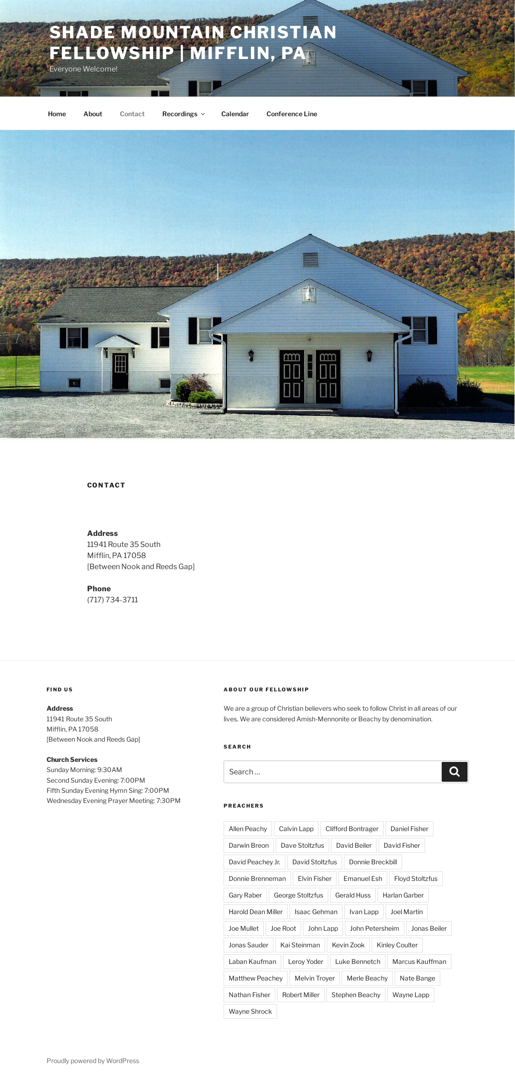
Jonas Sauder (248, 945)
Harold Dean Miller (256, 912)
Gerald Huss (353, 895)
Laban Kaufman (252, 961)
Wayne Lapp (410, 995)
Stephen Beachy (355, 995)
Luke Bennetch (357, 961)
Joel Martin (407, 912)
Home (57, 114)
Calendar (235, 114)
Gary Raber (245, 895)
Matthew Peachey (256, 978)
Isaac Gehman (316, 912)
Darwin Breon (249, 845)
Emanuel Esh (362, 878)
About (92, 114)
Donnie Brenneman (257, 878)
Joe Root (283, 928)
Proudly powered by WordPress (93, 1060)
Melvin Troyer (315, 978)
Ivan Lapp (364, 912)
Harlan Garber (403, 895)
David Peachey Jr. (254, 862)
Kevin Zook (348, 945)
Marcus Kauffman (419, 961)
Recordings (184, 114)
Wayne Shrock (250, 1011)
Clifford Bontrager (352, 828)
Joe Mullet (244, 928)
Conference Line (291, 114)
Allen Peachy (248, 828)
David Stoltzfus (314, 862)
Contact (132, 114)
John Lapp (323, 928)
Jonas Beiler (429, 928)
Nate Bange (417, 978)
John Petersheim (374, 928)
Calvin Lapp (296, 828)
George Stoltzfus (298, 895)
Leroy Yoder (305, 961)
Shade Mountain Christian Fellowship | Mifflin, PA (193, 42)
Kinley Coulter (397, 945)
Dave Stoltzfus (302, 845)
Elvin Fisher (314, 878)
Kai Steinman (300, 945)
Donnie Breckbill (373, 862)
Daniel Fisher (409, 828)
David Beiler (354, 845)
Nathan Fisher (249, 995)
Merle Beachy (367, 978)
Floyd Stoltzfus (416, 878)
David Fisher (402, 845)
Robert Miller (301, 995)
